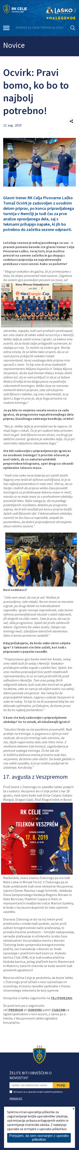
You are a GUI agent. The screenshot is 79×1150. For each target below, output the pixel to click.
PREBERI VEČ (15, 1098)
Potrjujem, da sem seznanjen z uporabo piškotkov (39, 1137)
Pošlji (61, 1085)
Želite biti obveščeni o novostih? (30, 1075)
